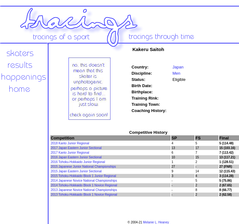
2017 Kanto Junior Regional (70, 152)
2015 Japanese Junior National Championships (83, 166)
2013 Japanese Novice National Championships (84, 190)
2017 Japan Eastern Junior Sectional (76, 148)
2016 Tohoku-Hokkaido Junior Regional (78, 162)
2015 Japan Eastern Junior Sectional (76, 171)
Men (176, 73)
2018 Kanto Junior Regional (70, 143)
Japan (177, 67)
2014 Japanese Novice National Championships (84, 180)
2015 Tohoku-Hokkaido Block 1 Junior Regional (83, 176)
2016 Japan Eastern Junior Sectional (76, 157)
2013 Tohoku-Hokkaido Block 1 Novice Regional (84, 194)
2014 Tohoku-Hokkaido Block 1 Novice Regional (84, 185)
